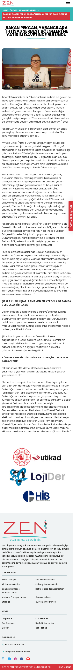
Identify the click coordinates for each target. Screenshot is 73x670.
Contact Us (41, 628)
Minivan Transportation (14, 597)
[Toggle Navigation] (68, 3)
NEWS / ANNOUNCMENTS (24, 10)
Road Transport (10, 579)
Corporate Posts (43, 597)
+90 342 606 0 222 (14, 644)
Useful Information (45, 623)
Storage (6, 602)
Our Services (41, 618)
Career (5, 628)
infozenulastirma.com (17, 651)
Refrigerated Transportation (49, 589)
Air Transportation (11, 584)
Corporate (7, 618)
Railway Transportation (47, 584)
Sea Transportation (45, 579)
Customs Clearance (45, 602)
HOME (5, 10)
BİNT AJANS (65, 667)
